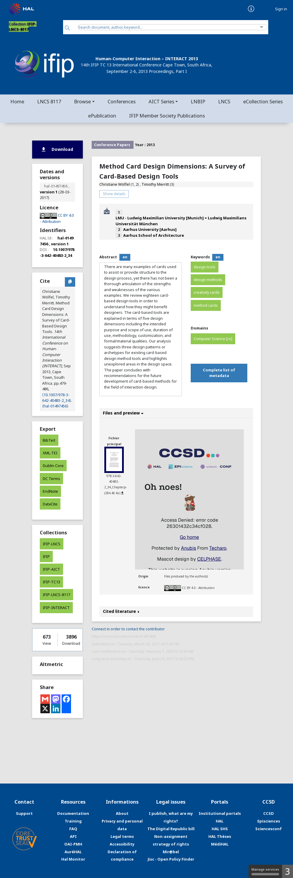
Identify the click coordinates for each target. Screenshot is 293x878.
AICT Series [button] (161, 101)
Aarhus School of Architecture (153, 235)
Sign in (281, 9)
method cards (206, 305)
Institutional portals (220, 813)
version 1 (48, 192)
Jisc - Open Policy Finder (171, 859)
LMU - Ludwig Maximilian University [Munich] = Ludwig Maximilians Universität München (181, 220)
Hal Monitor (73, 859)
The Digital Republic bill (171, 828)
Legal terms (122, 836)
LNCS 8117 (49, 101)
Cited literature (121, 611)
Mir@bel (171, 851)
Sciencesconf (268, 828)
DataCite (50, 504)
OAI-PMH (73, 844)
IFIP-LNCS (51, 543)
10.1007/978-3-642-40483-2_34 (57, 252)
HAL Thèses (219, 836)
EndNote (50, 491)
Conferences (122, 101)
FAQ (73, 828)
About (122, 813)
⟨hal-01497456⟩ (55, 406)
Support (24, 813)
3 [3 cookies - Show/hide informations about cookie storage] (287, 871)
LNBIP (198, 101)
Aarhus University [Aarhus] (150, 229)
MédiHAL (219, 844)
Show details (114, 193)
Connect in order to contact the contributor (128, 628)
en (125, 257)
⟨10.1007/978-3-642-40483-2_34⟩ (56, 397)
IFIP (46, 556)
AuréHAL (73, 851)
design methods (208, 279)
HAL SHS (220, 828)
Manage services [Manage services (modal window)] (265, 871)
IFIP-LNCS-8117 (56, 594)
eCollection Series (263, 101)
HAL (219, 821)
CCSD (268, 813)
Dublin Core (53, 465)
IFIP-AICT (51, 569)
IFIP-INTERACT (56, 607)
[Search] (67, 28)
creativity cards (207, 292)
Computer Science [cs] (213, 338)
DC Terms (51, 478)
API (73, 836)
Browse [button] (82, 101)
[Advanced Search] (261, 27)
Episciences (268, 821)
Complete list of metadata (219, 372)
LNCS (224, 101)
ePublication (102, 115)
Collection (23, 26)
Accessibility (122, 844)
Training (73, 821)
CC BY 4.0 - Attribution (198, 588)
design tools (204, 267)
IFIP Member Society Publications (167, 115)
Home (17, 101)
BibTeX (49, 440)
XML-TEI (50, 453)
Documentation (73, 813)
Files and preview (123, 413)
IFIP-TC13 (51, 582)
